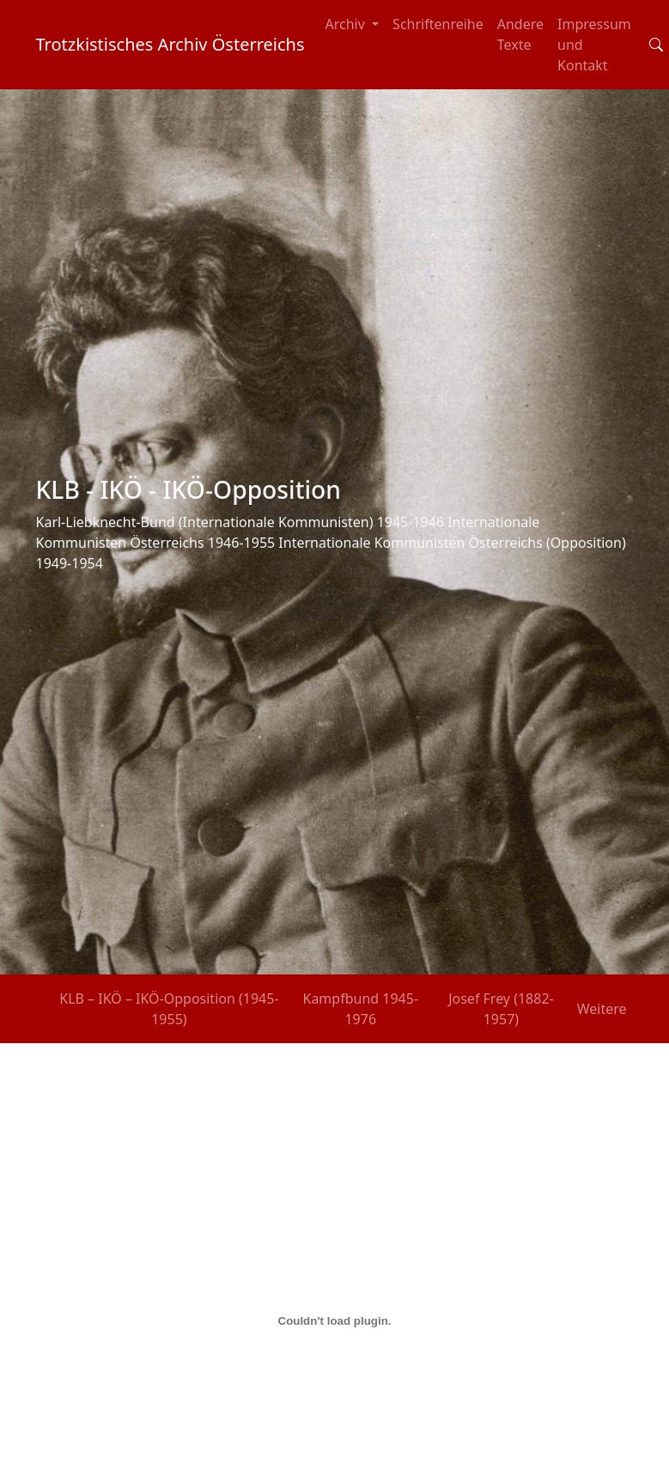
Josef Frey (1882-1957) (501, 1009)
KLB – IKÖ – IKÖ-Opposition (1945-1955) (168, 1009)
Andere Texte (520, 34)
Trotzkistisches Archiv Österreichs (170, 44)
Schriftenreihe (438, 24)
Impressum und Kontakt (594, 45)
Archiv (347, 24)
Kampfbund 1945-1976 (360, 1009)
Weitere (602, 1008)
